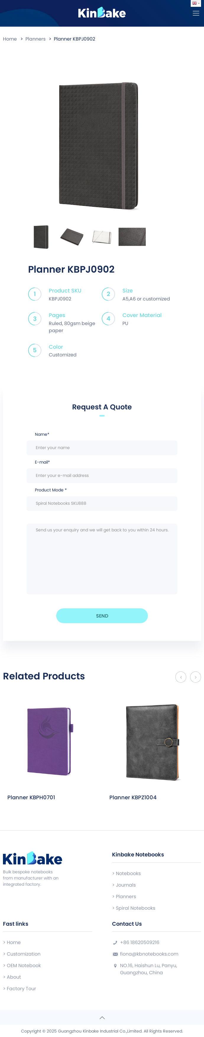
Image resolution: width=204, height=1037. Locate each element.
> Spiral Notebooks (133, 908)
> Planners (124, 896)
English (194, 3)
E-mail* (102, 471)
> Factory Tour (19, 988)
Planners (35, 39)
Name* (102, 443)
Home (10, 39)
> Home (12, 942)
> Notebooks (126, 873)
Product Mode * (102, 499)
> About (12, 977)
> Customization (22, 954)
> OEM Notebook (22, 965)
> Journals (124, 885)
